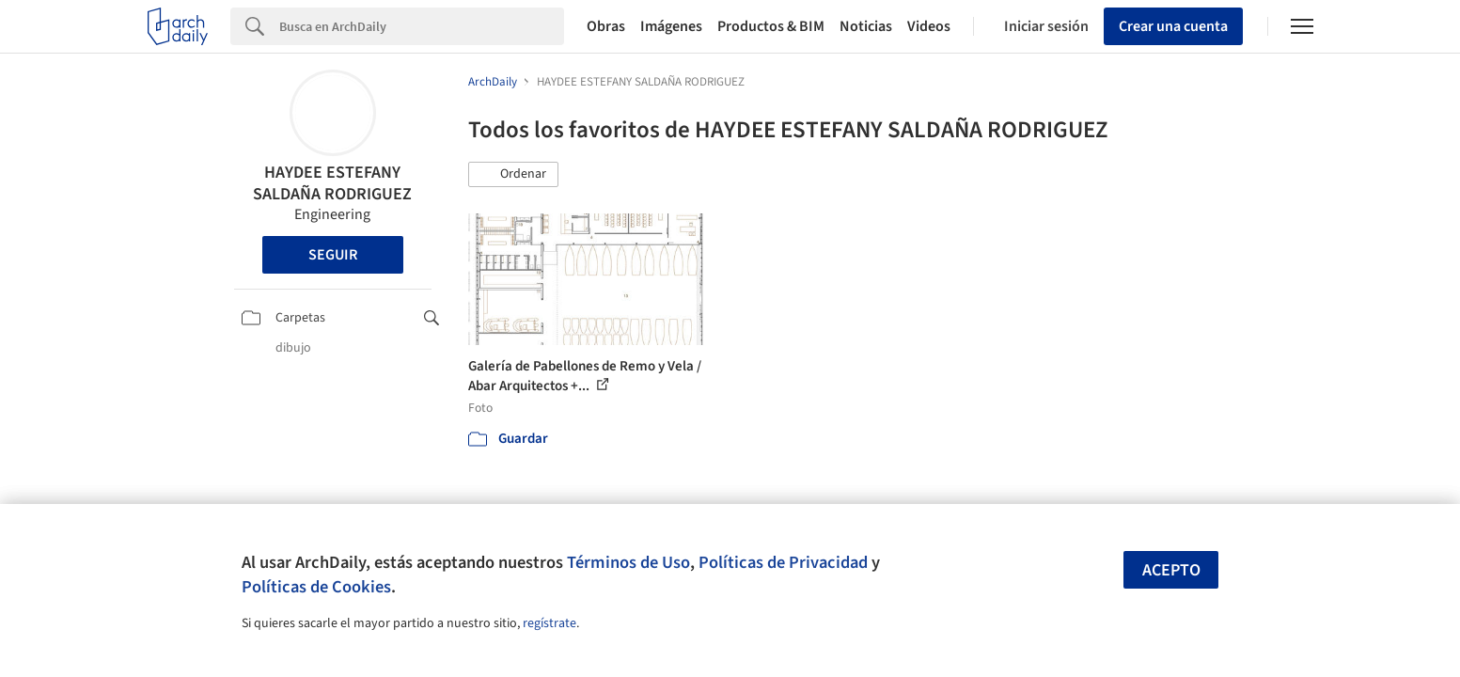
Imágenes (671, 26)
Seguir (332, 254)
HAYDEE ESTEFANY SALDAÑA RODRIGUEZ (332, 183)
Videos (928, 26)
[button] (513, 175)
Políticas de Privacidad (783, 562)
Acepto (1171, 570)
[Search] (421, 26)
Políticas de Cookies (316, 587)
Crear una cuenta (1173, 26)
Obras (606, 26)
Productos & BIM (770, 26)
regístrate (549, 623)
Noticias (866, 26)
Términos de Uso (628, 562)
